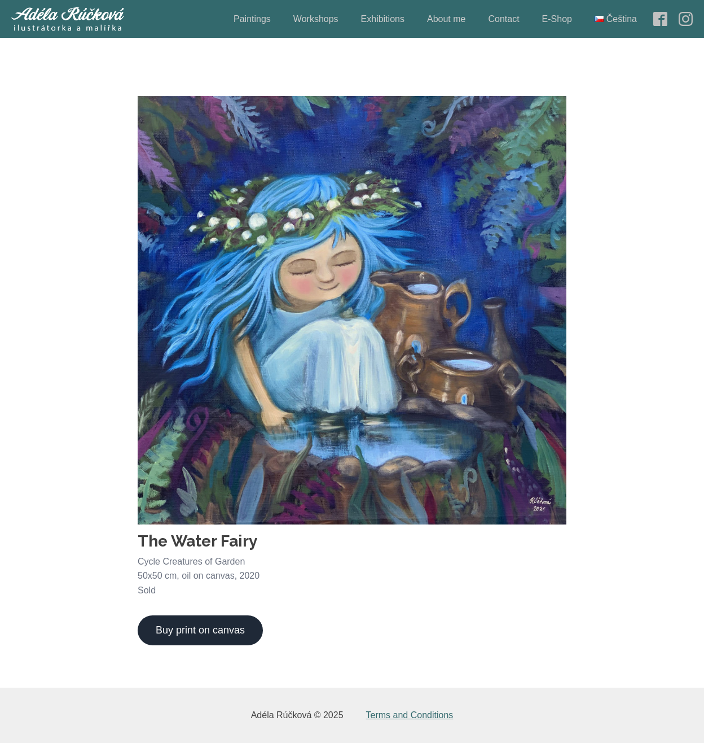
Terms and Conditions (410, 715)
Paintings (252, 19)
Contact (503, 19)
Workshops (315, 19)
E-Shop (557, 19)
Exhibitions (382, 19)
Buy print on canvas (200, 630)
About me (446, 19)
